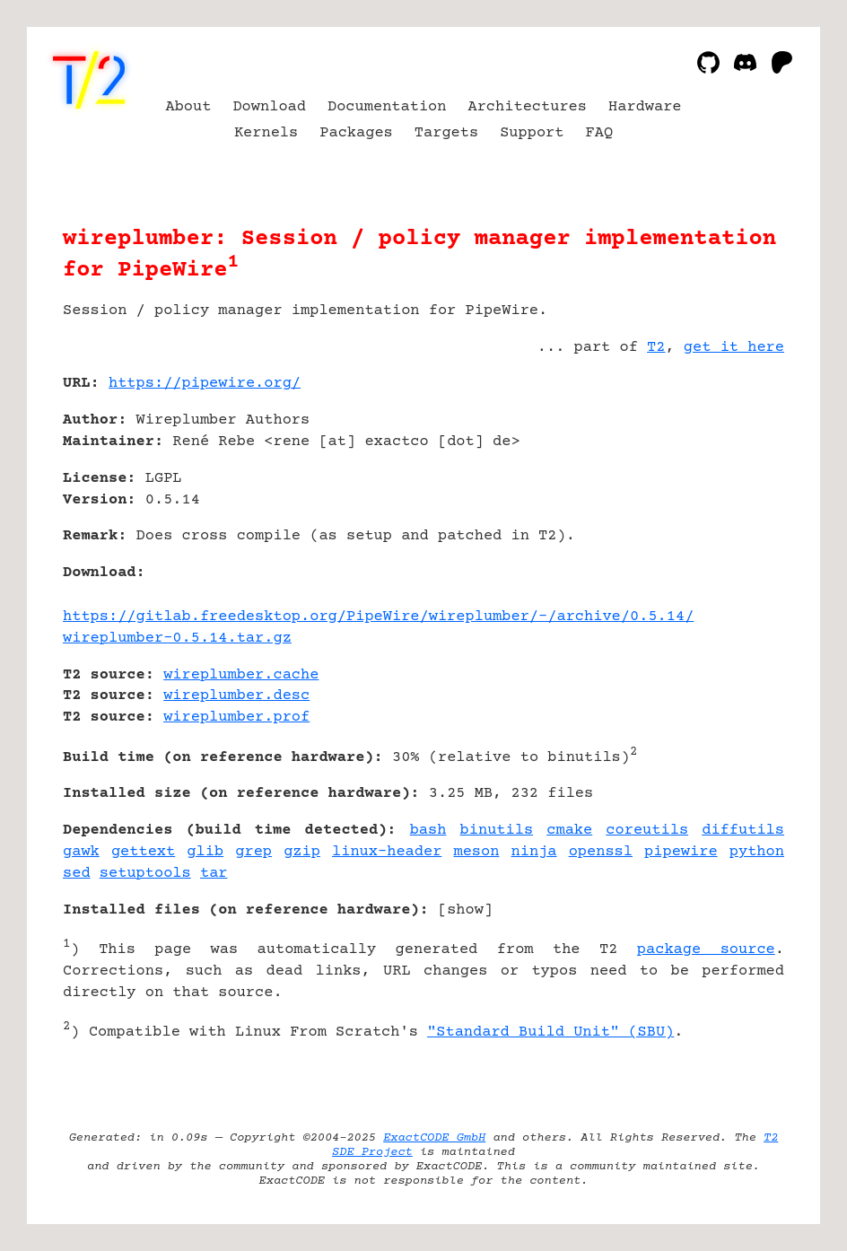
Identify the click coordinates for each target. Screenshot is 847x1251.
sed (77, 873)
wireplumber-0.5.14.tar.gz (177, 638)
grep (253, 852)
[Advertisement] (730, 490)
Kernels (266, 133)
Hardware (645, 107)
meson (476, 852)
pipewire (681, 852)
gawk (81, 852)
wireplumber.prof (236, 717)
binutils (497, 830)
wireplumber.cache (241, 675)
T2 (656, 347)
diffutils (743, 830)
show (465, 910)
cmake (569, 830)
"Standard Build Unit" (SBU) (550, 1032)
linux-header (386, 852)
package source (706, 949)
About (188, 107)
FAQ (600, 133)
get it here (734, 347)
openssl (601, 852)
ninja (534, 852)
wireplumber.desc (236, 695)
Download (269, 107)
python (756, 852)
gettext (143, 852)
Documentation (387, 107)
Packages (356, 133)
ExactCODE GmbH (434, 1138)
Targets (446, 133)
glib (205, 852)
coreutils (647, 830)
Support (531, 133)
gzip (302, 852)
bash (428, 830)
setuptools (145, 873)
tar (214, 873)
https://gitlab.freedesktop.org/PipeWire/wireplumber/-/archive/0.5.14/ (378, 617)
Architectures (527, 107)
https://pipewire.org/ (205, 383)
